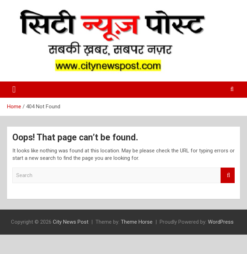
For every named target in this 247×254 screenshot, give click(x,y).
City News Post (70, 222)
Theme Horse (137, 222)
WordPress (221, 222)
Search (228, 175)
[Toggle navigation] (14, 89)
